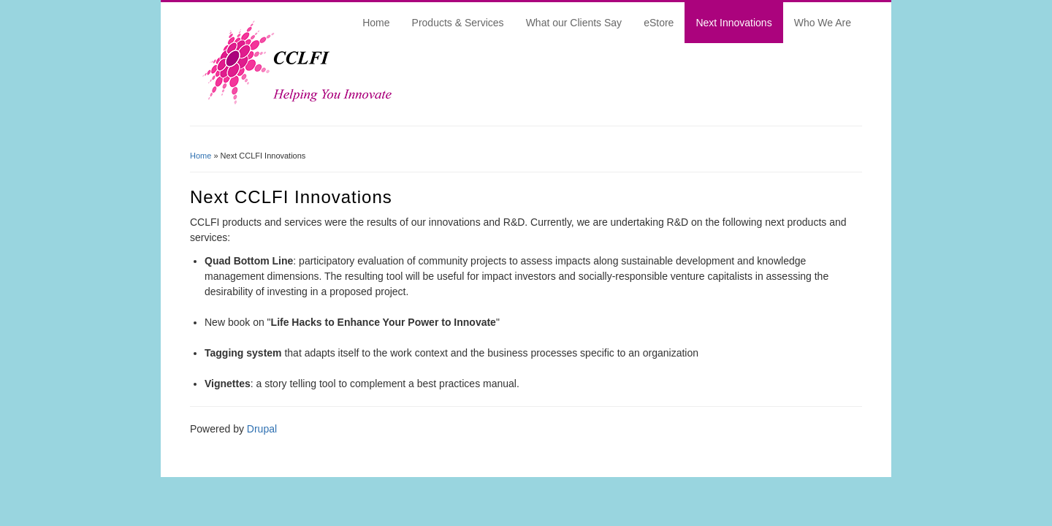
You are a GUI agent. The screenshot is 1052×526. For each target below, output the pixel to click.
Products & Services (458, 22)
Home (375, 22)
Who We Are (822, 22)
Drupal (262, 429)
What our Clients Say (574, 22)
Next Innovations (733, 22)
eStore (659, 22)
